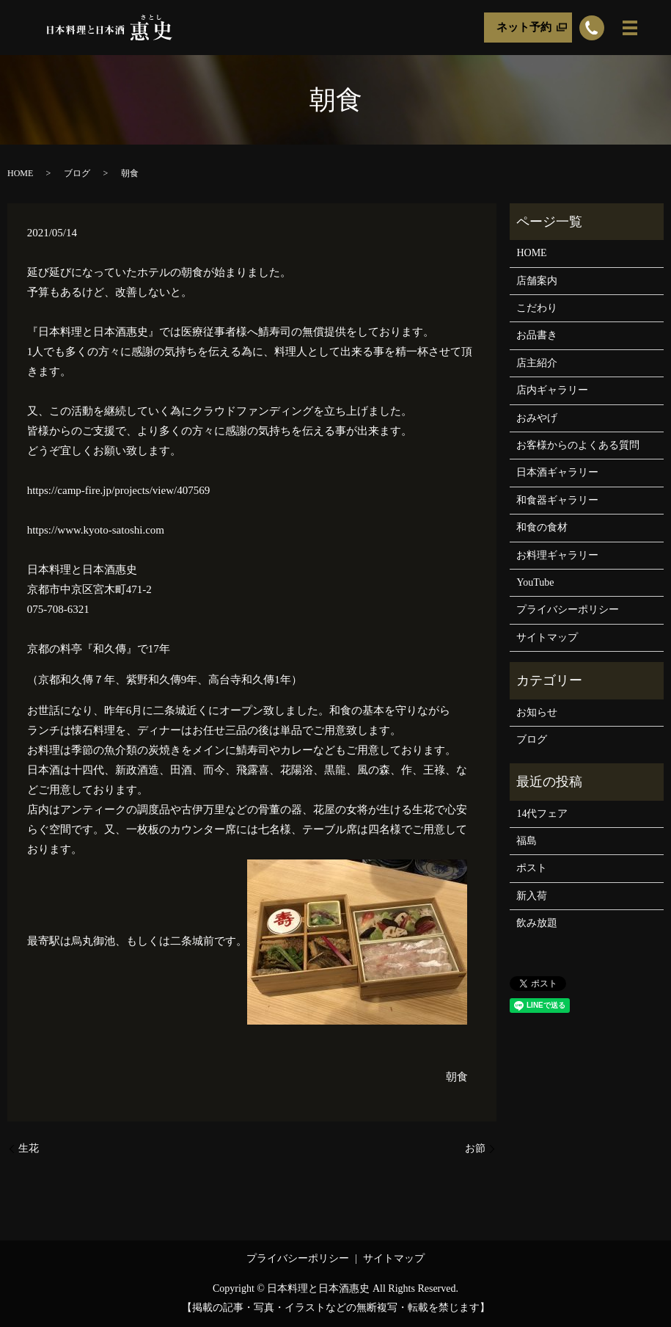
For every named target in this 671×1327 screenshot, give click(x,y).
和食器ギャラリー (557, 500)
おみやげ (536, 417)
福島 (526, 840)
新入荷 (531, 895)
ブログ (77, 173)
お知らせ (536, 712)
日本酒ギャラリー (557, 472)
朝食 (457, 1077)
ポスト (531, 867)
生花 (28, 1148)
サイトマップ (547, 637)
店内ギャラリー (552, 390)
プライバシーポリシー (567, 609)
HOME (20, 173)
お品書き (536, 335)
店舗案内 (536, 280)
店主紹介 (536, 362)
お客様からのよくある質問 (577, 445)
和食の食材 (542, 527)
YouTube (535, 582)
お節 (475, 1148)
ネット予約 (523, 27)
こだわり (536, 307)
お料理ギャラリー (557, 555)
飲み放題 (536, 922)
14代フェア (542, 813)
